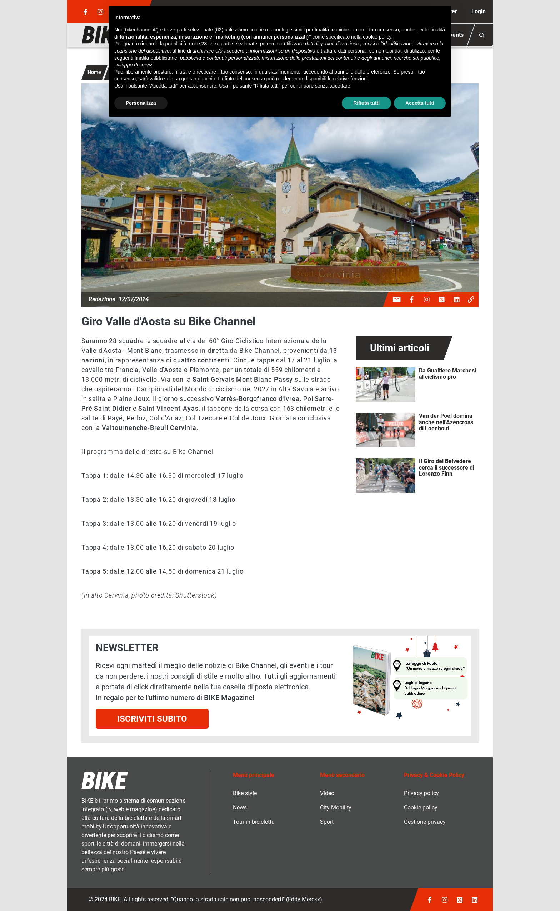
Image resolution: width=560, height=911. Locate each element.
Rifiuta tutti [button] (366, 103)
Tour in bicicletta (254, 821)
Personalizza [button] (141, 103)
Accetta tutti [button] (419, 103)
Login (478, 11)
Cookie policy (421, 807)
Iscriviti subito (152, 719)
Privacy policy (421, 793)
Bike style (245, 793)
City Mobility (335, 807)
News (240, 807)
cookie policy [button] (377, 37)
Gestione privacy (425, 821)
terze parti (219, 43)
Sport (327, 821)
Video (327, 793)
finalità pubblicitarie (156, 58)
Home (94, 72)
